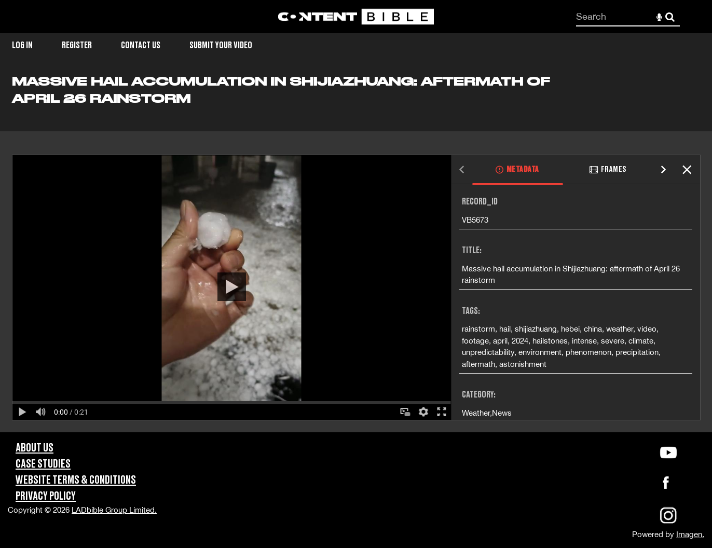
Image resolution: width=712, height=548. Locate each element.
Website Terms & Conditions (76, 480)
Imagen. (690, 534)
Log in (22, 45)
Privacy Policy (46, 496)
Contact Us (140, 45)
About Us (34, 448)
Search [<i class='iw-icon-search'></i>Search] (670, 16)
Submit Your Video (220, 45)
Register (77, 45)
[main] (356, 253)
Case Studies (43, 464)
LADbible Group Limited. (114, 509)
